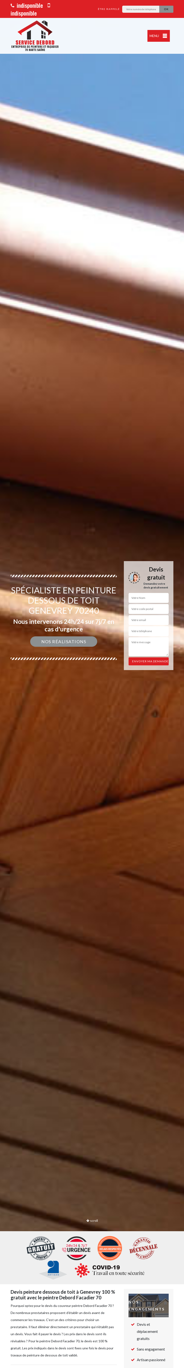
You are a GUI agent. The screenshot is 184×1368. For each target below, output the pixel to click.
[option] (92, 684)
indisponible (27, 5)
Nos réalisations (63, 641)
